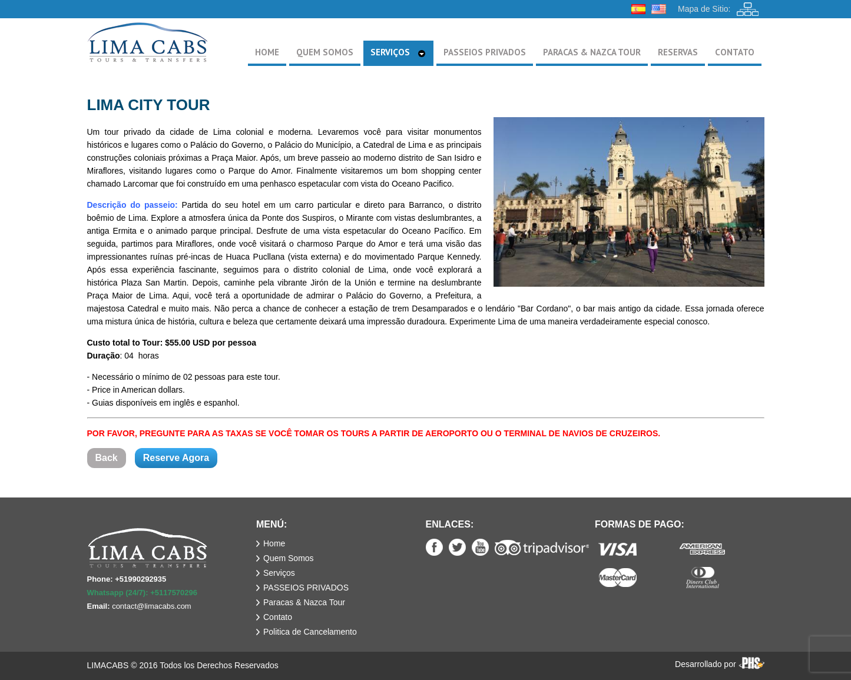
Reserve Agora (176, 458)
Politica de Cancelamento (310, 631)
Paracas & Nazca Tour (304, 602)
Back (106, 458)
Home (274, 543)
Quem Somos (288, 558)
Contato (277, 617)
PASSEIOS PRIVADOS (306, 587)
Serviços (279, 573)
